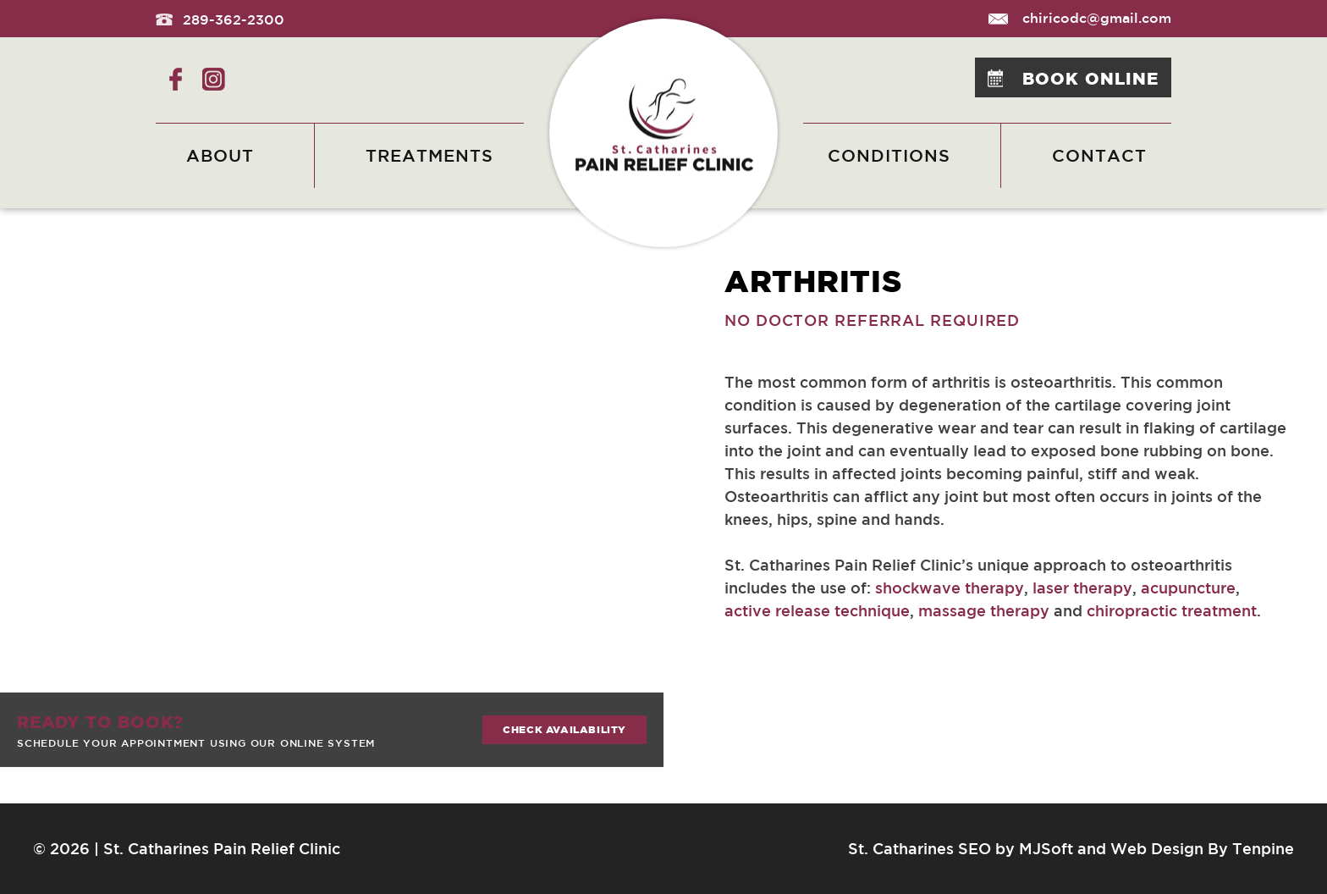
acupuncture (1188, 587)
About (220, 155)
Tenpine (1263, 848)
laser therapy (1082, 587)
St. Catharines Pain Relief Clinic (221, 848)
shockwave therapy (949, 587)
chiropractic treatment (1172, 610)
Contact (1099, 155)
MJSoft (1046, 848)
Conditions (889, 155)
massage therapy (983, 610)
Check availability (564, 729)
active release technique (817, 610)
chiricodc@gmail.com (1079, 17)
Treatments (429, 155)
